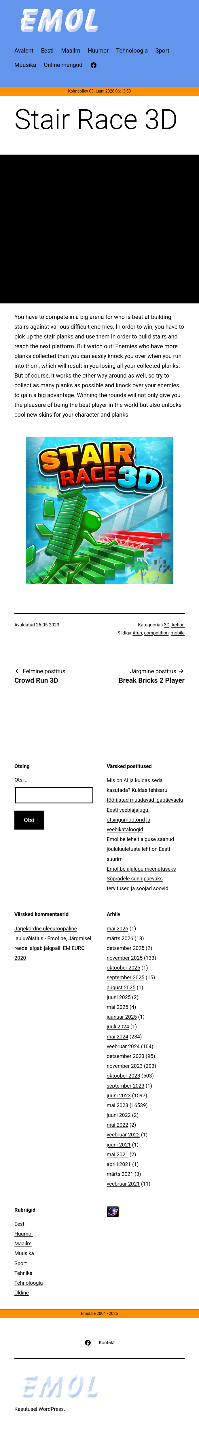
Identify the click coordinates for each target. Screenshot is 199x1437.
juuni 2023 (119, 1095)
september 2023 (126, 1086)
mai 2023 (117, 1105)
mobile (178, 633)
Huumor (23, 1234)
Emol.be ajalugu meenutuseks (141, 869)
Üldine (21, 1293)
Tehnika (23, 1273)
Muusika (24, 1253)
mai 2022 (117, 1125)
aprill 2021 (119, 1164)
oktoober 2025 (123, 968)
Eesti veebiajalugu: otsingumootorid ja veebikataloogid (128, 819)
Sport (20, 1263)
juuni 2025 (119, 997)
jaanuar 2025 (122, 1017)
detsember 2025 (126, 948)
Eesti (20, 1224)
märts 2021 (120, 1174)
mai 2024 (117, 1037)
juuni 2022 (119, 1115)
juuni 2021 (119, 1145)
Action (178, 625)
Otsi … (21, 780)
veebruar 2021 (123, 1184)
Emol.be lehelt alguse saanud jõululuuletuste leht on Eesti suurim (140, 849)
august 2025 (121, 987)
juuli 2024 (118, 1027)
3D (166, 625)
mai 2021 (117, 1154)
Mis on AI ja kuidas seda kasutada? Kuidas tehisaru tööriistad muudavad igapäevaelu (145, 790)
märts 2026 (120, 938)
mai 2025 (117, 1007)
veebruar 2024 (123, 1046)
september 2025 (126, 977)
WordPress (51, 1409)
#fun (137, 633)
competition (156, 633)
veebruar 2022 (123, 1135)
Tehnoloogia (28, 1283)
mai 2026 (117, 929)
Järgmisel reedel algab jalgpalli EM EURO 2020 (52, 948)
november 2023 (125, 1066)
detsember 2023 (126, 1056)
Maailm (23, 1243)
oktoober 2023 (123, 1076)
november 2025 (125, 958)
